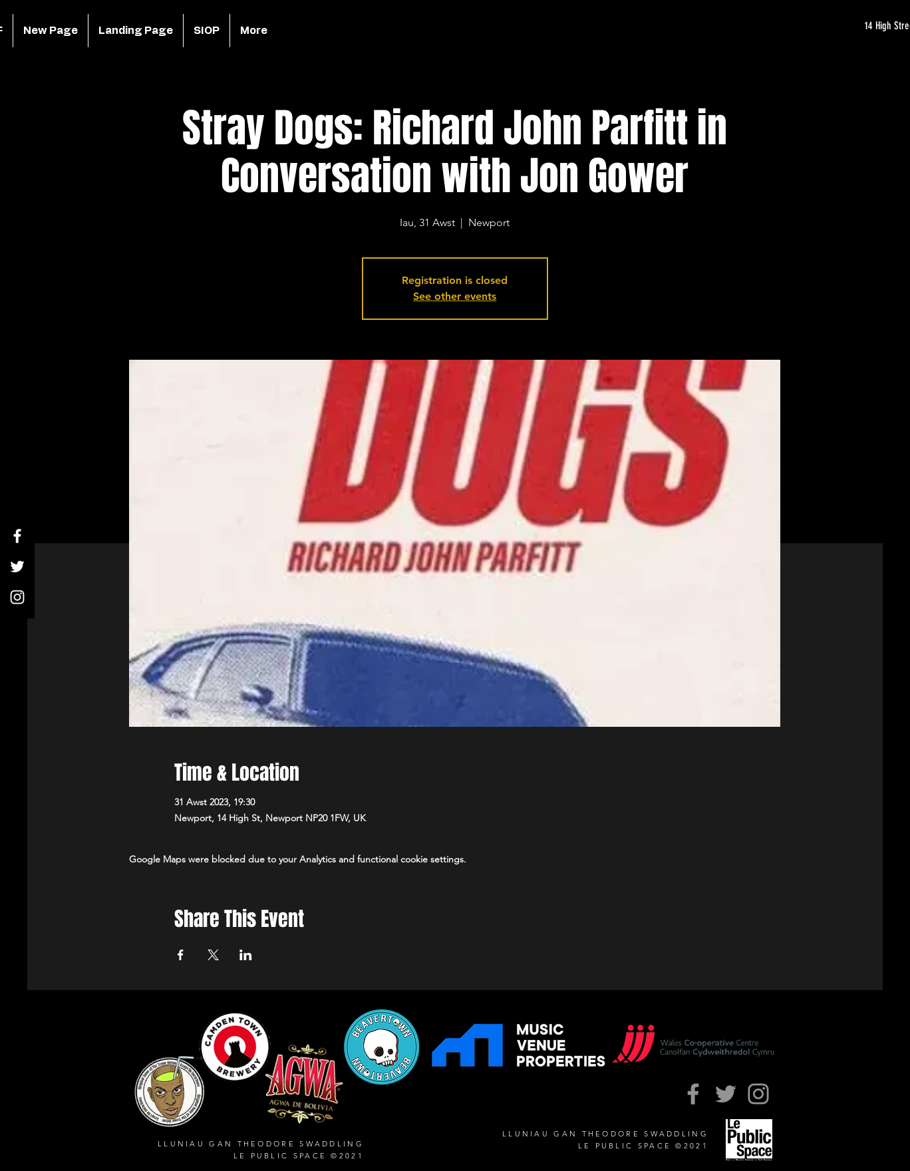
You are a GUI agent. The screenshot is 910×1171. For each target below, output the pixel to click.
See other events (454, 296)
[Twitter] (17, 566)
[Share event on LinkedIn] (245, 955)
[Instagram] (17, 597)
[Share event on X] (213, 955)
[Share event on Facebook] (180, 955)
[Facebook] (17, 536)
